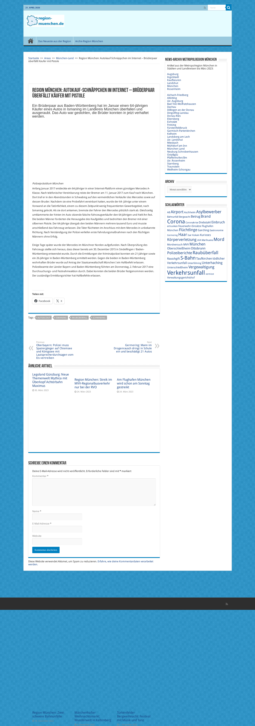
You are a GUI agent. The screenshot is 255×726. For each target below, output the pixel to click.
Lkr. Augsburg (175, 100)
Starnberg (173, 163)
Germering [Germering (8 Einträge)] (172, 235)
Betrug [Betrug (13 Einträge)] (195, 216)
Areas (47, 58)
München (172, 86)
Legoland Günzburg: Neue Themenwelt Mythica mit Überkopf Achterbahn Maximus (50, 380)
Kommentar (40, 476)
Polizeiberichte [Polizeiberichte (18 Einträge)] (179, 253)
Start (31, 41)
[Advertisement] (156, 24)
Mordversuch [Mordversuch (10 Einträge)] (175, 244)
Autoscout (43, 317)
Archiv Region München (89, 41)
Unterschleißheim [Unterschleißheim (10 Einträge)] (177, 267)
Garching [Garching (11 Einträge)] (203, 230)
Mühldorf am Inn (177, 145)
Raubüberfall (79, 317)
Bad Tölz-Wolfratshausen (181, 103)
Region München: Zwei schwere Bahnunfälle (48, 714)
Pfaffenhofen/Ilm (177, 157)
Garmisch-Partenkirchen (181, 130)
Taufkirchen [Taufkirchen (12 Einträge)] (204, 258)
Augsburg (172, 74)
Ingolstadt (173, 77)
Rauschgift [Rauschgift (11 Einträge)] (173, 258)
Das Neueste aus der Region (54, 41)
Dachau (171, 106)
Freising (171, 124)
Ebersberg (173, 118)
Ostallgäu (172, 154)
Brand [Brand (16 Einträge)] (206, 216)
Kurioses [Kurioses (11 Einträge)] (205, 234)
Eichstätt (172, 121)
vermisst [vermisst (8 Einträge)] (210, 274)
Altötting (172, 97)
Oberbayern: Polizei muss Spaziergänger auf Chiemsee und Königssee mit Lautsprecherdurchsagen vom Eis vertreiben (56, 350)
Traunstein (173, 166)
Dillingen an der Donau (180, 109)
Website (36, 535)
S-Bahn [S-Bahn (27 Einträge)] (188, 258)
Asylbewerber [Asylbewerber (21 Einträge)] (208, 211)
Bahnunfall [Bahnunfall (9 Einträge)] (172, 216)
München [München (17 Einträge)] (197, 244)
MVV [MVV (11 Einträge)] (186, 244)
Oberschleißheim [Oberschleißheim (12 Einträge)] (178, 248)
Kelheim (172, 133)
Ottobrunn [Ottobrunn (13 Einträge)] (198, 248)
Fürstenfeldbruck (177, 127)
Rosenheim (173, 89)
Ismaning (61, 317)
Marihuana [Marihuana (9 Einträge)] (207, 240)
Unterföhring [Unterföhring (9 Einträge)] (194, 263)
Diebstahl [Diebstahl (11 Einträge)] (205, 222)
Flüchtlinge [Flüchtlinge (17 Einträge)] (188, 230)
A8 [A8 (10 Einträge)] (168, 212)
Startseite (33, 58)
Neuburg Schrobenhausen (182, 151)
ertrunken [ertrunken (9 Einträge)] (172, 226)
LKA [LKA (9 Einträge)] (199, 240)
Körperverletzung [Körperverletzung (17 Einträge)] (181, 239)
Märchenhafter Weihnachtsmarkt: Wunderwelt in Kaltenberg (93, 716)
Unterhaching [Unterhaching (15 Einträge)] (212, 263)
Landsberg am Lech (178, 136)
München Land (176, 148)
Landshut (172, 83)
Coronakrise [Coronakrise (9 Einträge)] (191, 222)
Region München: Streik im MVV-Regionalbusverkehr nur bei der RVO (93, 383)
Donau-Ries (174, 115)
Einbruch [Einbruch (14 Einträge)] (218, 222)
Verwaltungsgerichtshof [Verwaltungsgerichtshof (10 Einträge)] (181, 277)
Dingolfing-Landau (178, 112)
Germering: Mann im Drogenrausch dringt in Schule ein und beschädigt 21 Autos (131, 347)
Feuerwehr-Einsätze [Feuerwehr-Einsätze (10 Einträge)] (189, 226)
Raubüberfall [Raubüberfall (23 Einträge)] (205, 252)
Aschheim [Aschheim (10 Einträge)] (190, 212)
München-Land (65, 58)
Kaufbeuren (174, 80)
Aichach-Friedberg (177, 94)
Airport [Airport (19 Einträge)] (177, 212)
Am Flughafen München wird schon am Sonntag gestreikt (133, 383)
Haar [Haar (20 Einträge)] (182, 234)
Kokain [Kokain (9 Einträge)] (195, 235)
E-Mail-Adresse (41, 523)
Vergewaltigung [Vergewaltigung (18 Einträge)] (201, 267)
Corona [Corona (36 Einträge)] (176, 221)
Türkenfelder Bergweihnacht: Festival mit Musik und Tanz (133, 716)
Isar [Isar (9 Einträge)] (190, 235)
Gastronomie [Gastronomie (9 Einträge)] (216, 230)
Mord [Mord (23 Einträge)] (219, 239)
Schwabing (99, 317)
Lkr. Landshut (175, 139)
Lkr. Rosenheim (176, 160)
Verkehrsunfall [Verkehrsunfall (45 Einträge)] (186, 272)
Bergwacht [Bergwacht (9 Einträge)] (184, 216)
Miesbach (172, 142)
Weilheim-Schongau (178, 169)
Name (36, 511)
